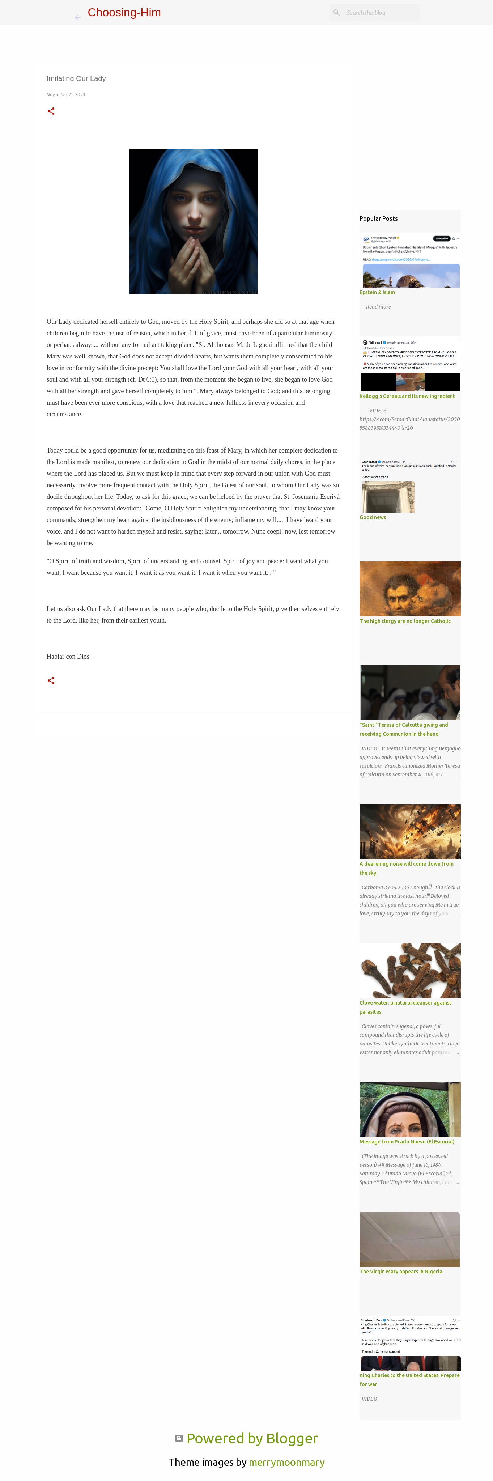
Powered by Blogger (246, 1438)
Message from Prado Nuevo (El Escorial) (407, 1142)
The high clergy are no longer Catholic (405, 621)
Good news (373, 517)
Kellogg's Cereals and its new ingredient (407, 396)
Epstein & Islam (377, 292)
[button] (51, 111)
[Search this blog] (382, 12)
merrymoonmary (287, 1462)
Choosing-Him (124, 12)
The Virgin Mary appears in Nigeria (401, 1271)
